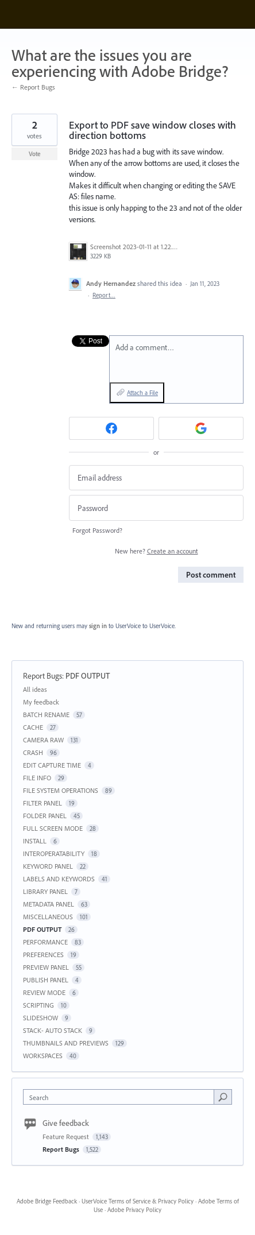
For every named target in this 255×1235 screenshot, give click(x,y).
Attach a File (142, 393)
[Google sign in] (201, 428)
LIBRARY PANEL (45, 891)
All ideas (35, 689)
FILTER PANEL (42, 803)
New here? (156, 551)
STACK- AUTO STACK (52, 1030)
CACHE (33, 727)
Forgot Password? (97, 530)
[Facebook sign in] (111, 428)
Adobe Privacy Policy (134, 1210)
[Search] (223, 1096)
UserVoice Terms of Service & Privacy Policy (138, 1201)
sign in (98, 626)
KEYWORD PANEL (48, 866)
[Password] (156, 508)
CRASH (33, 752)
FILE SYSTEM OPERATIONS (60, 790)
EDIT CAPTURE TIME (52, 765)
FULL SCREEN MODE (53, 828)
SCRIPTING (38, 1005)
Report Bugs (42, 676)
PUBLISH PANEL (45, 979)
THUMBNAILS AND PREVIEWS (66, 1043)
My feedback (41, 702)
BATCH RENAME (46, 714)
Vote (35, 154)
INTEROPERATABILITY (53, 853)
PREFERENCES (43, 954)
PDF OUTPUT (87, 676)
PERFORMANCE (45, 942)
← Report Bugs (33, 87)
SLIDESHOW (40, 1017)
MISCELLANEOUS (48, 916)
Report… (103, 295)
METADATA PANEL (48, 904)
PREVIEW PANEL (46, 967)
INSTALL (35, 841)
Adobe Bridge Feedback (47, 1201)
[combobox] (121, 1097)
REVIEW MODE (44, 992)
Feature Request (66, 1136)
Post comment (210, 575)
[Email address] (156, 478)
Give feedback (65, 1123)
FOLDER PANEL (45, 815)
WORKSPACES (43, 1055)
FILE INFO (37, 777)
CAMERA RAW (43, 739)
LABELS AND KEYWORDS (59, 878)
